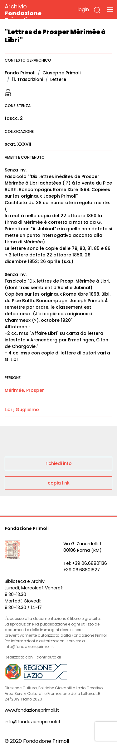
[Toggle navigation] (110, 9)
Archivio (34, 12)
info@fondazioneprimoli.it (33, 722)
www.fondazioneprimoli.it (32, 710)
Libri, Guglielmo (22, 409)
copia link (59, 483)
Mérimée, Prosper (24, 390)
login (83, 9)
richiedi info (59, 463)
